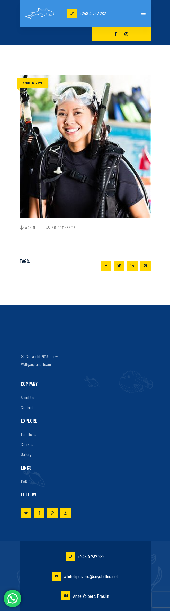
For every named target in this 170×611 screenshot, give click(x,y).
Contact (27, 407)
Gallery (26, 454)
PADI (24, 481)
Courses (27, 444)
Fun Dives (28, 434)
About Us (27, 397)
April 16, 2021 (32, 83)
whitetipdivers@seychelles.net (85, 576)
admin (27, 227)
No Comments (60, 227)
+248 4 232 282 (86, 13)
